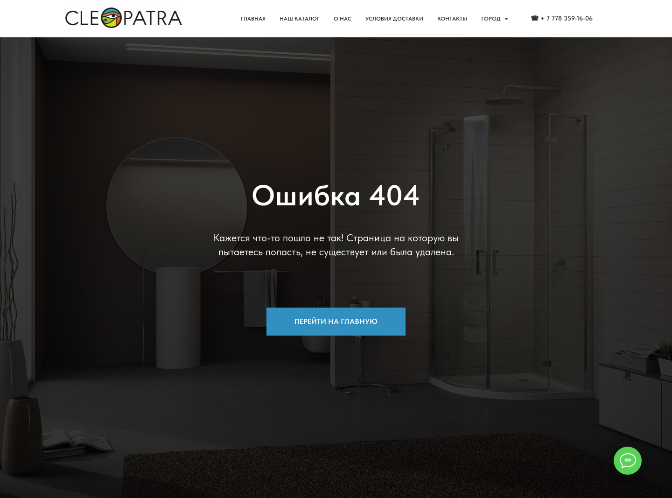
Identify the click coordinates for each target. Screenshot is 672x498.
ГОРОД (491, 18)
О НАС (342, 18)
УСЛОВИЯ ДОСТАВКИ (394, 18)
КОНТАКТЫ (452, 18)
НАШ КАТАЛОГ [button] (300, 18)
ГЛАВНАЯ (253, 18)
